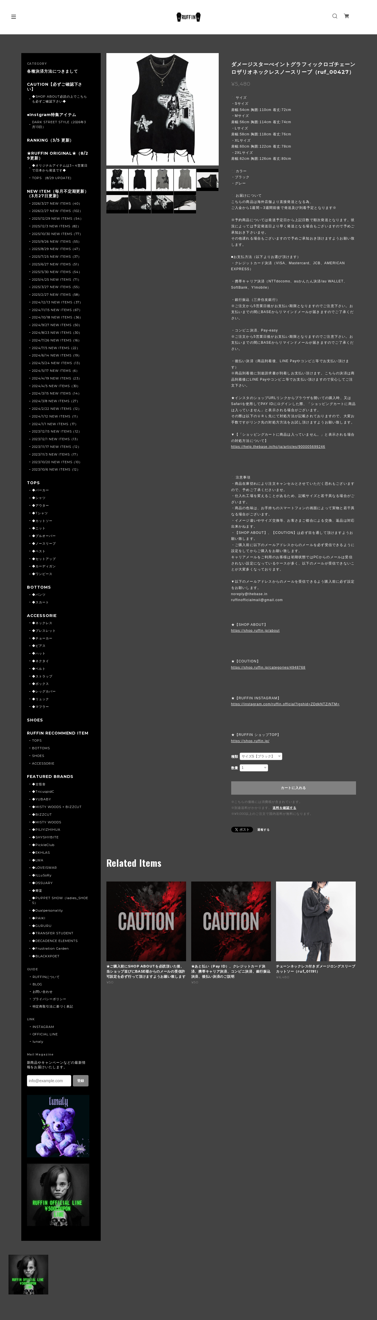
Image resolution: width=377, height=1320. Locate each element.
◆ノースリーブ (44, 545)
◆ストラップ (42, 678)
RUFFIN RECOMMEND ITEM (56, 737)
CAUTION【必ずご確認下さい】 (55, 87)
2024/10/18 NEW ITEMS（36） (57, 318)
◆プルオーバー (44, 537)
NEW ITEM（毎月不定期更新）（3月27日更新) (58, 194)
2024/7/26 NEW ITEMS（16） (56, 341)
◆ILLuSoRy (42, 882)
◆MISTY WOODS (46, 829)
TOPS (34, 484)
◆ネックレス (42, 624)
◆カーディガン (44, 567)
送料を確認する (284, 808)
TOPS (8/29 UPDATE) (51, 179)
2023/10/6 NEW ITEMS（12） (56, 471)
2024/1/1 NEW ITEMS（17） (55, 425)
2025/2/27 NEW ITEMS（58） (56, 295)
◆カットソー (42, 522)
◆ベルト (39, 670)
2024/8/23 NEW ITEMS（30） (57, 333)
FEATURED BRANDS (50, 783)
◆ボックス (40, 685)
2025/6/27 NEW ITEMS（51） (56, 265)
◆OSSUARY (42, 889)
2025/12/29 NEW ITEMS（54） (57, 220)
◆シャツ (39, 499)
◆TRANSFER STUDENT (52, 940)
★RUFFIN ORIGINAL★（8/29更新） (58, 156)
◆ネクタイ (40, 662)
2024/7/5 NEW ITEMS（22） (56, 349)
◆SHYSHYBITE (45, 844)
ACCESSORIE (42, 616)
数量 (235, 768)
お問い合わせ (43, 998)
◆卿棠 (37, 897)
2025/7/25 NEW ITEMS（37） (56, 257)
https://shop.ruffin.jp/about (255, 631)
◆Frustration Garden (50, 955)
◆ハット (39, 655)
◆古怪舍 (39, 791)
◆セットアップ (44, 560)
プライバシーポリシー (50, 1006)
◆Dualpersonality (47, 917)
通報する (263, 830)
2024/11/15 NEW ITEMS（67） (57, 311)
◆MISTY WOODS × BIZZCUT (57, 813)
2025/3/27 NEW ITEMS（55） (56, 288)
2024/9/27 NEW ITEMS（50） (57, 326)
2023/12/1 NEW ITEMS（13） (56, 440)
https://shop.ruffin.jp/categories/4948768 (268, 668)
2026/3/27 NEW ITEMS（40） (57, 204)
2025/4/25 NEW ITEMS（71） (56, 280)
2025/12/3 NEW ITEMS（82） (56, 227)
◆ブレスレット (44, 632)
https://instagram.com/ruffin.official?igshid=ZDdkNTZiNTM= (285, 704)
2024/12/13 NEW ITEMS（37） (57, 303)
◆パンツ (39, 596)
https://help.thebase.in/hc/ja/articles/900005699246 (278, 447)
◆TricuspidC (43, 798)
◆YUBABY (41, 806)
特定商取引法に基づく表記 (53, 1013)
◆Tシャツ (40, 514)
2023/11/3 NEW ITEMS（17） (56, 455)
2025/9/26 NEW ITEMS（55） (56, 242)
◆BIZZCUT (42, 821)
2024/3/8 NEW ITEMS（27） (56, 402)
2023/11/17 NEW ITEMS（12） (56, 448)
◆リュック (40, 700)
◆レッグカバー (44, 693)
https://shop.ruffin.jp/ (250, 741)
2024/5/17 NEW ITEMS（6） (55, 371)
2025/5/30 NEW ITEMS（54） (57, 273)
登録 (80, 1088)
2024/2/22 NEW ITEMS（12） (56, 410)
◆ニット (39, 529)
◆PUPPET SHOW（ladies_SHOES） (60, 907)
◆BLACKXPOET (46, 963)
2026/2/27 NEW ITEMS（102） (57, 212)
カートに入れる (293, 788)
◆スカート (40, 604)
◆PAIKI (38, 925)
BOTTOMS (39, 588)
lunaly (38, 1048)
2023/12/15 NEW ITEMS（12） (57, 433)
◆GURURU (42, 932)
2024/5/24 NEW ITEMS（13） (57, 364)
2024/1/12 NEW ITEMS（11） (56, 417)
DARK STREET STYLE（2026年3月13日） (59, 125)
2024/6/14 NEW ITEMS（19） (56, 356)
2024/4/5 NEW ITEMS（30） (56, 387)
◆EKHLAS (41, 859)
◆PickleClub (43, 851)
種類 (235, 757)
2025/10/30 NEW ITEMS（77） (57, 235)
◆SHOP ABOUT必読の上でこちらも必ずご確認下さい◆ (59, 99)
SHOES (35, 721)
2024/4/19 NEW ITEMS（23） (57, 379)
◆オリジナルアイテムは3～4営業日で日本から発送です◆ (59, 168)
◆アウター (40, 507)
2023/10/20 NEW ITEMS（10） (57, 463)
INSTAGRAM (43, 1033)
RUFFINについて (46, 983)
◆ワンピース (42, 575)
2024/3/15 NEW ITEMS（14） (56, 394)
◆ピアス (39, 647)
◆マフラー (40, 708)
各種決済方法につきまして (52, 71)
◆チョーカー (42, 640)
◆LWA (37, 867)
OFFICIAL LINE (45, 1041)
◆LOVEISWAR (44, 874)
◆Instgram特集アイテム (51, 115)
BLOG (38, 991)
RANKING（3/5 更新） (50, 140)
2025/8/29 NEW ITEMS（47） (57, 250)
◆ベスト (39, 552)
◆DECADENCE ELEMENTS (54, 948)
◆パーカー (40, 491)
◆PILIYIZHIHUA (46, 836)
